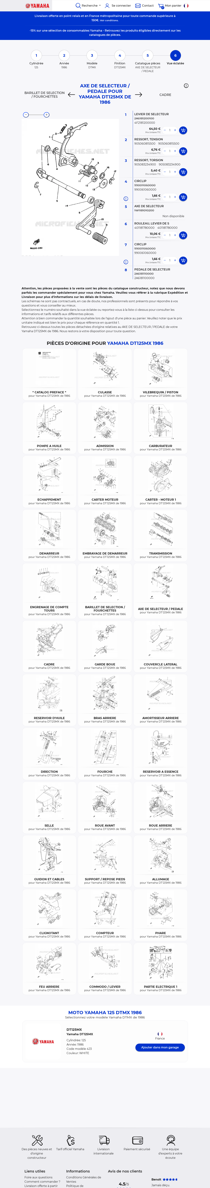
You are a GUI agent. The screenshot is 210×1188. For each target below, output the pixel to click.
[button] (186, 86)
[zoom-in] (46, 114)
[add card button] (183, 130)
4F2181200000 (144, 122)
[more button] (175, 130)
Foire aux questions (38, 1177)
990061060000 (145, 189)
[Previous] (71, 95)
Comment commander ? (42, 1181)
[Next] (138, 95)
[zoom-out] (26, 114)
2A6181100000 (144, 278)
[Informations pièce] (126, 198)
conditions (111, 20)
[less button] (164, 130)
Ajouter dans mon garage (160, 1047)
